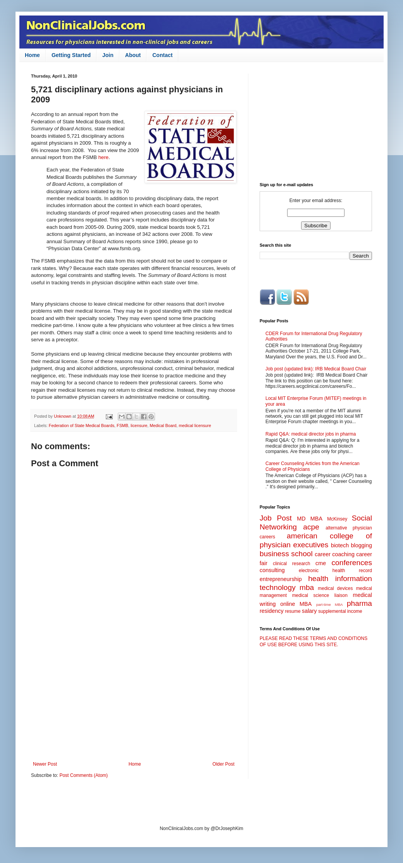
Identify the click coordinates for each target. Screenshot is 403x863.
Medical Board (163, 425)
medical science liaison (320, 595)
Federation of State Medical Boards (81, 425)
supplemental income (340, 611)
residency (272, 611)
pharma (359, 603)
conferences (351, 563)
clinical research (291, 563)
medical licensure (195, 425)
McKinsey (337, 519)
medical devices (335, 588)
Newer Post (45, 764)
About (133, 55)
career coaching (335, 554)
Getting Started (71, 55)
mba (307, 587)
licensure (139, 425)
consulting (272, 570)
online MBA (296, 604)
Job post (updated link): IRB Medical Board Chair (315, 369)
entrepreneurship (281, 579)
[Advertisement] (133, 697)
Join (108, 55)
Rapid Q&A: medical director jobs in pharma (310, 434)
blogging (361, 545)
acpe (311, 527)
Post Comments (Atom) (83, 775)
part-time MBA (329, 604)
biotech (340, 545)
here (103, 157)
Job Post (276, 518)
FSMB (122, 425)
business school (286, 554)
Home (32, 55)
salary (309, 611)
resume (293, 611)
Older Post (223, 764)
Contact (162, 55)
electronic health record (335, 570)
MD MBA (309, 518)
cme (320, 563)
